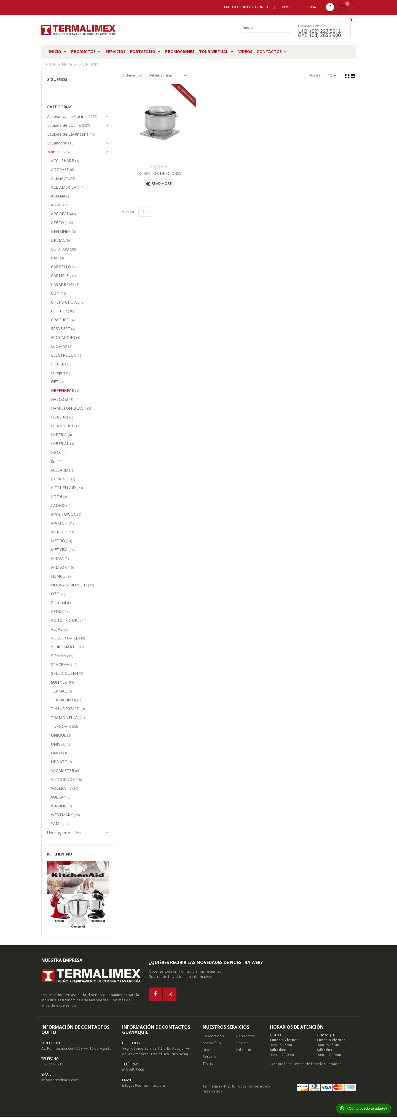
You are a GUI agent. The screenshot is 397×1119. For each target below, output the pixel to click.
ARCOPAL (60, 213)
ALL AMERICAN (65, 187)
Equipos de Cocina (64, 125)
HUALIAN (59, 417)
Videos (245, 51)
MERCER (59, 532)
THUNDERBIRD (65, 708)
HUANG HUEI (63, 425)
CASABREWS (62, 284)
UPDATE (59, 761)
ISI (53, 461)
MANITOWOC (63, 514)
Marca (67, 64)
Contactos (269, 51)
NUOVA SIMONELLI (69, 585)
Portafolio (142, 51)
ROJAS (57, 629)
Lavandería (57, 143)
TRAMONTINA (64, 717)
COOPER (59, 311)
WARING (59, 806)
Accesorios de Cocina (67, 116)
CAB (55, 257)
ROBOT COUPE (65, 620)
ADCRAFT (60, 169)
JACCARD (59, 470)
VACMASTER (62, 770)
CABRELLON (62, 266)
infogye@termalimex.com (143, 1087)
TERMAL (59, 691)
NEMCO (58, 576)
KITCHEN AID (63, 487)
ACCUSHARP (62, 160)
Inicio (55, 51)
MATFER (59, 523)
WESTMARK (62, 814)
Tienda (310, 7)
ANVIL (56, 204)
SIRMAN (58, 655)
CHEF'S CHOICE (65, 302)
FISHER (57, 364)
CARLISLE (60, 275)
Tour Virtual (213, 51)
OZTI (55, 593)
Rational (58, 602)
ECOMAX (59, 346)
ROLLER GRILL (64, 638)
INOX (56, 452)
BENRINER (61, 231)
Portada (49, 64)
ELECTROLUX (63, 355)
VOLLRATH (61, 788)
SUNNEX (59, 682)
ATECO (57, 222)
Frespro (58, 372)
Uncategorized (60, 832)
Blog (286, 7)
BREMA (58, 240)
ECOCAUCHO (63, 337)
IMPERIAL (60, 443)
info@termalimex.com (59, 1082)
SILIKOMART (63, 646)
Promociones (179, 51)
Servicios (115, 51)
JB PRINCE (60, 478)
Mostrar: (316, 75)
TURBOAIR (61, 726)
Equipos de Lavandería (67, 134)
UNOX (56, 752)
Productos (83, 51)
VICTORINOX (63, 779)
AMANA (58, 196)
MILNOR (59, 567)
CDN (55, 293)
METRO (58, 540)
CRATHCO (60, 319)
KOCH (56, 496)
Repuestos (245, 1038)
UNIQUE (58, 735)
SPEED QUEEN (64, 673)
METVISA (59, 549)
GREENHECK (62, 390)
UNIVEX (58, 744)
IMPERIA (59, 434)
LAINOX (58, 505)
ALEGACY (59, 178)
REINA (57, 611)
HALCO (57, 399)
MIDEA (57, 558)
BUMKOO (60, 249)
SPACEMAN (62, 664)
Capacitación (213, 1038)
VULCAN (58, 797)
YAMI (56, 823)
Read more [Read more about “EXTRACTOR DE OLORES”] (162, 183)
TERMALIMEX (63, 699)
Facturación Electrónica (246, 7)
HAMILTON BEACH (68, 408)
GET (55, 381)
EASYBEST (60, 328)
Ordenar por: (132, 75)
